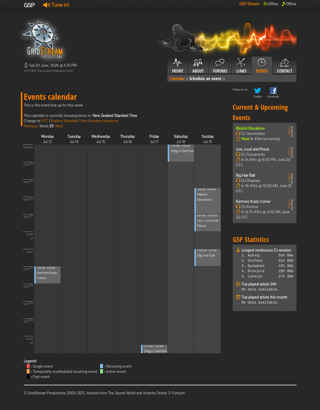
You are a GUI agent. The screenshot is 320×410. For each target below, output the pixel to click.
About (198, 66)
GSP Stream (249, 3)
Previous (31, 126)
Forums (220, 66)
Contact (284, 66)
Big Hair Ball (206, 255)
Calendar (177, 78)
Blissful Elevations (250, 128)
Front (177, 66)
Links (241, 66)
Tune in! (56, 4)
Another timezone (104, 120)
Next (59, 126)
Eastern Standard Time (69, 120)
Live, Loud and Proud (252, 149)
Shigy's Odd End (155, 351)
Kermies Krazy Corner (253, 201)
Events (262, 66)
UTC (44, 120)
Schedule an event (205, 78)
